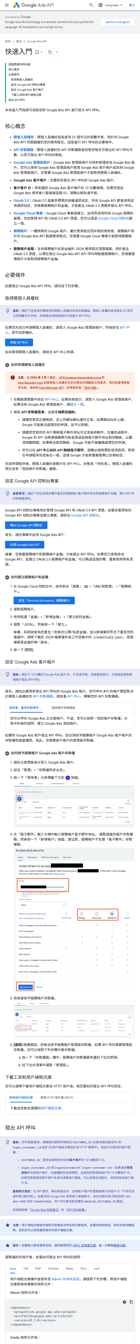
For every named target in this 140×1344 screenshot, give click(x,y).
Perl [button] (83, 1268)
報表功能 (119, 1245)
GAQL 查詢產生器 (84, 1245)
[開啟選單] (7, 5)
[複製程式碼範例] (131, 1302)
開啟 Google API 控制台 (26, 525)
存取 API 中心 (19, 342)
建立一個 (76, 405)
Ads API (37, 5)
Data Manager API (51, 387)
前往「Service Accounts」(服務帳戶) (44, 600)
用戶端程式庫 (51, 1108)
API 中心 (51, 399)
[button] (70, 364)
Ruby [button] (69, 1268)
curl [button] (96, 1268)
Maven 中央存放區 (65, 1279)
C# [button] (26, 1268)
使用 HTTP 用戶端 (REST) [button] (56, 1097)
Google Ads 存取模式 (44, 1210)
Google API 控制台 (85, 515)
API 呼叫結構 (75, 1210)
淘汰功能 (90, 387)
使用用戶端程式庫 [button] (21, 1097)
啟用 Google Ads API (24, 545)
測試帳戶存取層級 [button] (63, 708)
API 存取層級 (43, 696)
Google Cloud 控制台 (113, 218)
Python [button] (53, 1268)
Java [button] (12, 1268)
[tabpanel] (70, 721)
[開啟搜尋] (94, 5)
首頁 (8, 41)
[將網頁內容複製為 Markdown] (45, 52)
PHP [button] (38, 1268)
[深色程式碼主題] (124, 1302)
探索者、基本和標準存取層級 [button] (28, 708)
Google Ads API (37, 41)
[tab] (26, 708)
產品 (19, 41)
